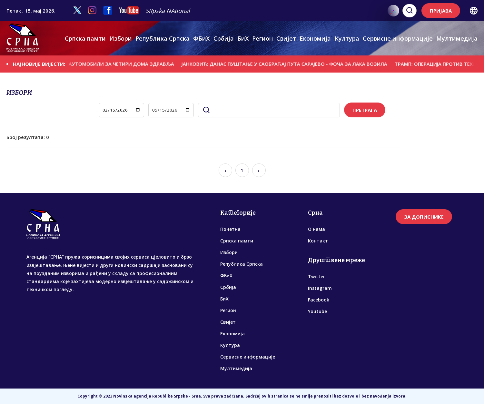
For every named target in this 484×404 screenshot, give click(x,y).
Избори (120, 38)
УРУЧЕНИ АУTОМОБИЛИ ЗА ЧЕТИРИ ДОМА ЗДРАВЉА (116, 64)
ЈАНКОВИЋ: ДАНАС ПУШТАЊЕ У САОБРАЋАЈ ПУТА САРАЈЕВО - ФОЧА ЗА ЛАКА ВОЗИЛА (291, 64)
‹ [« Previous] (225, 170)
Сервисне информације (398, 38)
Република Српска (162, 38)
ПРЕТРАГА (364, 110)
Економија (315, 38)
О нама (316, 229)
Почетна (230, 229)
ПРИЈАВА (441, 10)
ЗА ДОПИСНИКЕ (424, 216)
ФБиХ (201, 38)
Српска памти (85, 38)
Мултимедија (457, 38)
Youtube (317, 311)
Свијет (286, 38)
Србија (223, 38)
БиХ (243, 38)
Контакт (318, 241)
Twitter (316, 276)
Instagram (320, 288)
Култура (347, 38)
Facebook (318, 300)
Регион (262, 38)
